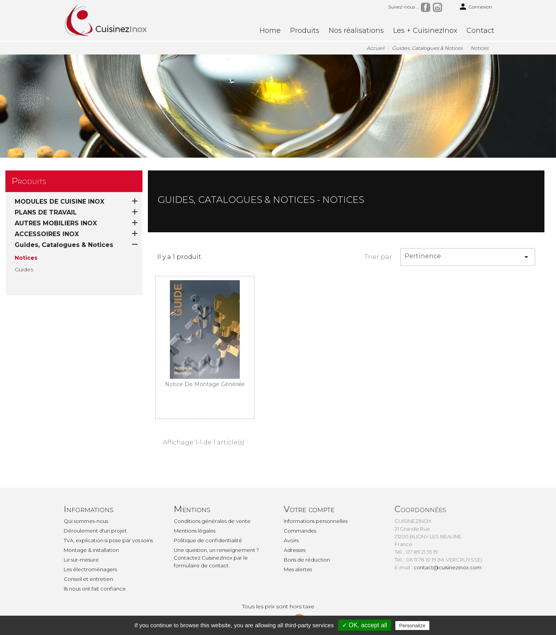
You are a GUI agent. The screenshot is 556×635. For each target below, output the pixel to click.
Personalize (412, 625)
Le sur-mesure (81, 560)
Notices (26, 257)
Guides (24, 269)
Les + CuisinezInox (425, 30)
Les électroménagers (90, 569)
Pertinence (468, 257)
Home (270, 30)
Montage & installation (91, 550)
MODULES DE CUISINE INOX (59, 201)
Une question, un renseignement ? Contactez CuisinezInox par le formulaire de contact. (216, 558)
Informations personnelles (316, 521)
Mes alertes (298, 569)
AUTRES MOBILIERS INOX (56, 223)
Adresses (294, 550)
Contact (480, 30)
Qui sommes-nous (86, 521)
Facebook (425, 7)
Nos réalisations (356, 30)
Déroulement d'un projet (95, 531)
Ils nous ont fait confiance (95, 589)
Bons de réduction (307, 560)
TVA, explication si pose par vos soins (108, 540)
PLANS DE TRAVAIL (46, 212)
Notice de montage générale (205, 384)
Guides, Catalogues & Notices (64, 245)
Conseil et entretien (88, 579)
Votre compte (309, 509)
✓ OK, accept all (364, 625)
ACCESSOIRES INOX (47, 234)
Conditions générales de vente (212, 521)
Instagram (437, 7)
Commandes (300, 531)
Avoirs (291, 540)
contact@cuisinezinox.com (447, 567)
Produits (304, 30)
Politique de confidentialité (208, 540)
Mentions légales (194, 531)
